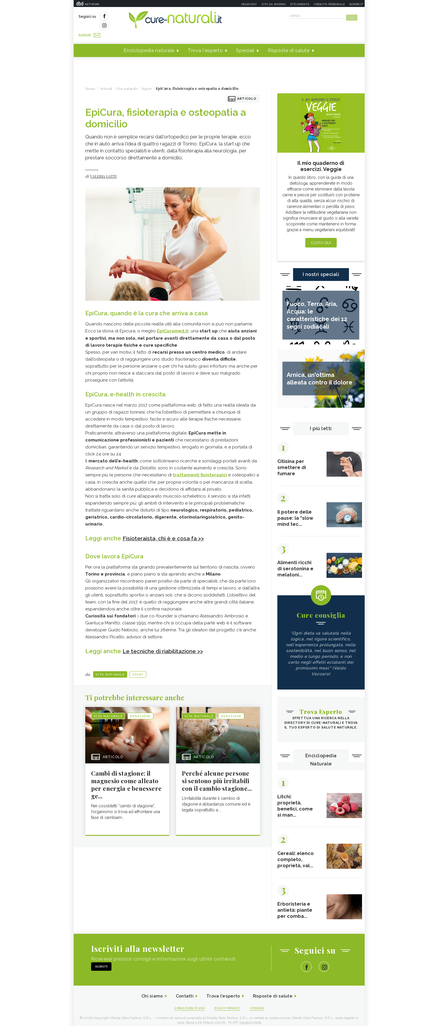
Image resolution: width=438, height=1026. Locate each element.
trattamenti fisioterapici (200, 464)
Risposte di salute (289, 40)
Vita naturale (110, 663)
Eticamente (299, 4)
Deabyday (249, 4)
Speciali (245, 40)
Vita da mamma (273, 4)
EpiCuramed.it (173, 320)
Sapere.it (356, 4)
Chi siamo (147, 991)
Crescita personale (329, 4)
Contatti (182, 991)
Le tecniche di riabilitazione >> (166, 640)
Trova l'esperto (205, 40)
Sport (138, 663)
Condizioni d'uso (186, 1003)
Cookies (260, 1003)
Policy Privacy (228, 1003)
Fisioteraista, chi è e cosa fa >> (166, 527)
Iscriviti (144, 17)
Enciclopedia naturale (149, 40)
